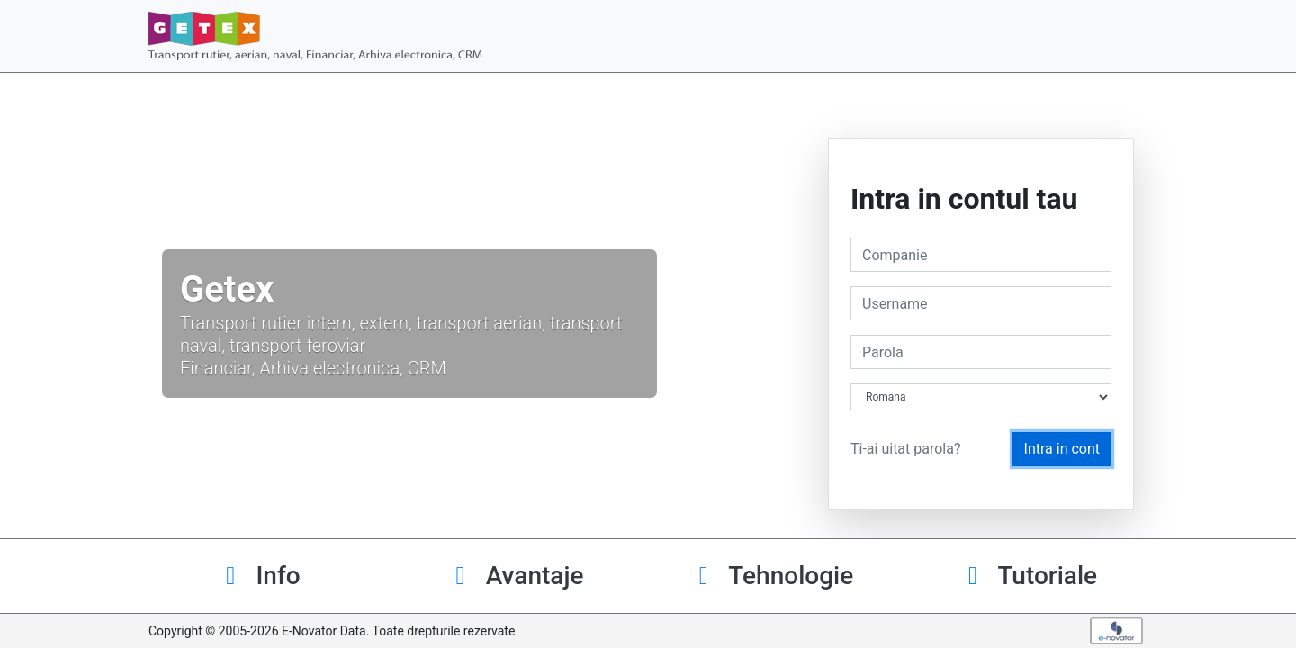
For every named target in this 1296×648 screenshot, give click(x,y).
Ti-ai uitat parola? (905, 448)
